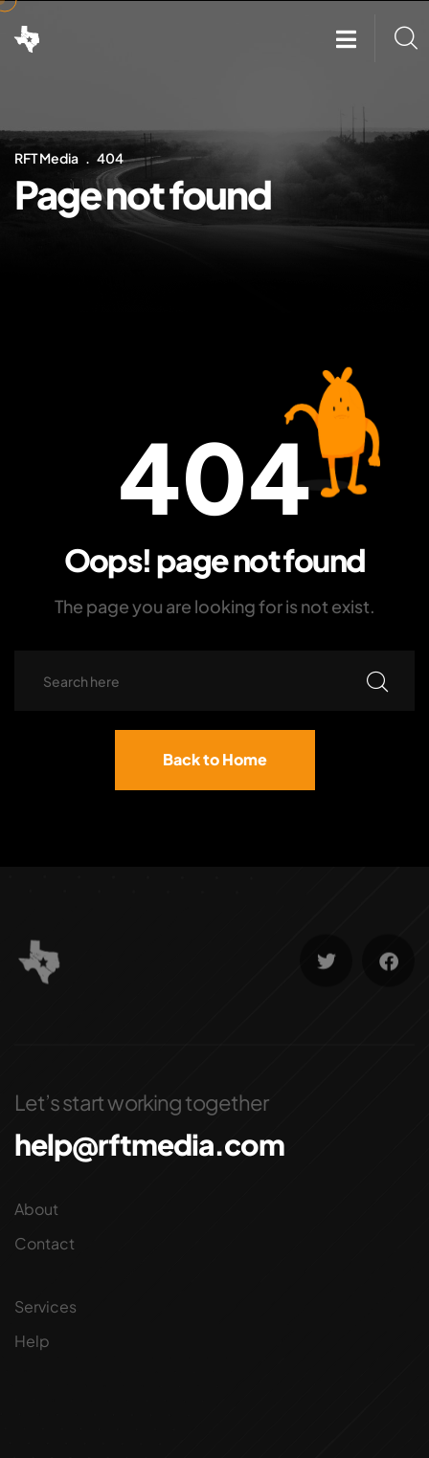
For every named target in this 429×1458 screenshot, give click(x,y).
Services (45, 1306)
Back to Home (215, 759)
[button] (346, 38)
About (36, 1209)
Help (32, 1341)
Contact (44, 1243)
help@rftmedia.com (149, 1144)
